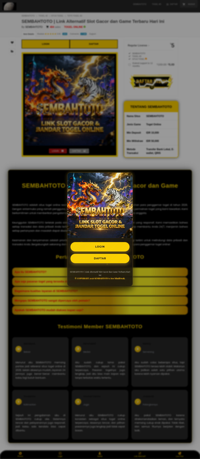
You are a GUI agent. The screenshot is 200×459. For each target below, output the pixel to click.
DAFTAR (100, 258)
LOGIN (100, 246)
